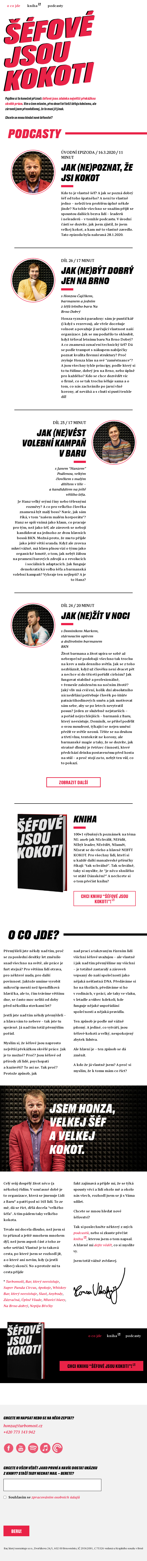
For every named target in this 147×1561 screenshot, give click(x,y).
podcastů (81, 1233)
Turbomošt (15, 1281)
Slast (43, 1294)
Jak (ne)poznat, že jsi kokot (97, 172)
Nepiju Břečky (41, 1306)
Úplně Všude (31, 1300)
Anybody (55, 1294)
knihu (78, 1239)
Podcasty (55, 6)
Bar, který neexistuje (42, 1281)
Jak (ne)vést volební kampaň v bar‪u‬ (54, 443)
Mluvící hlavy (54, 1300)
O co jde (13, 6)
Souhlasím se (44, 1497)
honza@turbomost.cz (22, 1425)
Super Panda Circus (19, 1288)
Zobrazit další (73, 782)
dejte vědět (103, 1245)
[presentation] (36, 1512)
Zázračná (11, 1300)
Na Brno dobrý (15, 1306)
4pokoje (44, 1288)
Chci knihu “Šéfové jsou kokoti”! (104, 898)
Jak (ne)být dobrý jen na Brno (97, 275)
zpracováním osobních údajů (56, 1497)
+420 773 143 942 (19, 1432)
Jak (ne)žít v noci (95, 615)
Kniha (32, 6)
